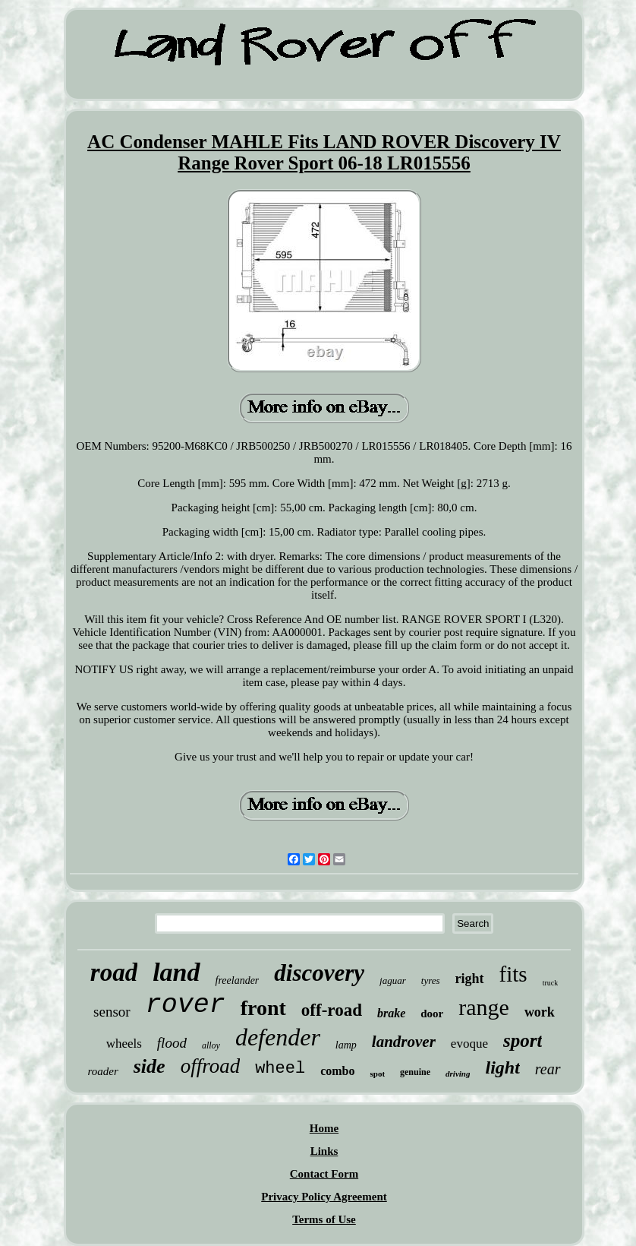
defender (277, 1037)
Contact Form (324, 1174)
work (539, 1012)
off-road (331, 1010)
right (469, 978)
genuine (415, 1072)
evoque (469, 1043)
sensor (112, 1012)
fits (513, 974)
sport (522, 1040)
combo (337, 1070)
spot (377, 1073)
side (149, 1066)
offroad (211, 1066)
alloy (211, 1045)
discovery (319, 973)
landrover (404, 1042)
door (431, 1013)
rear (548, 1069)
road (113, 972)
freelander (238, 980)
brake (391, 1013)
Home (324, 1128)
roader (102, 1071)
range (483, 1007)
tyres (430, 980)
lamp (346, 1045)
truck (551, 983)
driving (458, 1073)
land (176, 972)
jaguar (392, 980)
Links (324, 1151)
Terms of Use (324, 1219)
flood (172, 1043)
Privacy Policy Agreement (324, 1197)
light (502, 1067)
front (263, 1008)
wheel (280, 1068)
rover (185, 1005)
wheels (124, 1043)
